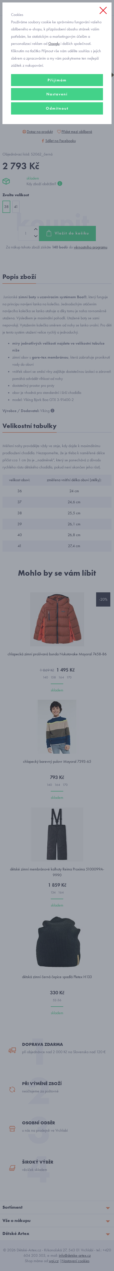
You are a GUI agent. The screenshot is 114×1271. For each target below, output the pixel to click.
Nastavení (57, 94)
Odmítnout (57, 108)
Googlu (54, 43)
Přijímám (57, 80)
